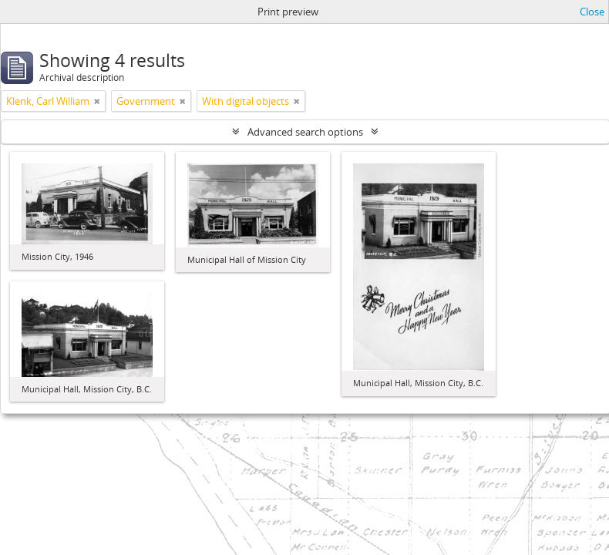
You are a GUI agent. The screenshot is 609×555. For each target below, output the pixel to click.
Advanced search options (305, 132)
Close (592, 11)
